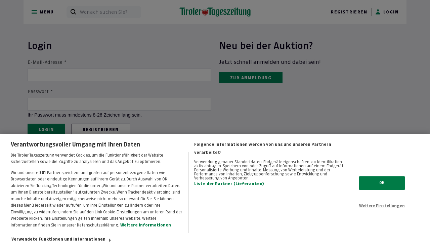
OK (381, 186)
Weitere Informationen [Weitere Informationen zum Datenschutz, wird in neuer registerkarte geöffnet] (145, 228)
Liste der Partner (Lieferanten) (229, 187)
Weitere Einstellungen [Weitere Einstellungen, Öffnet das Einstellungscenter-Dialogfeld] (382, 209)
